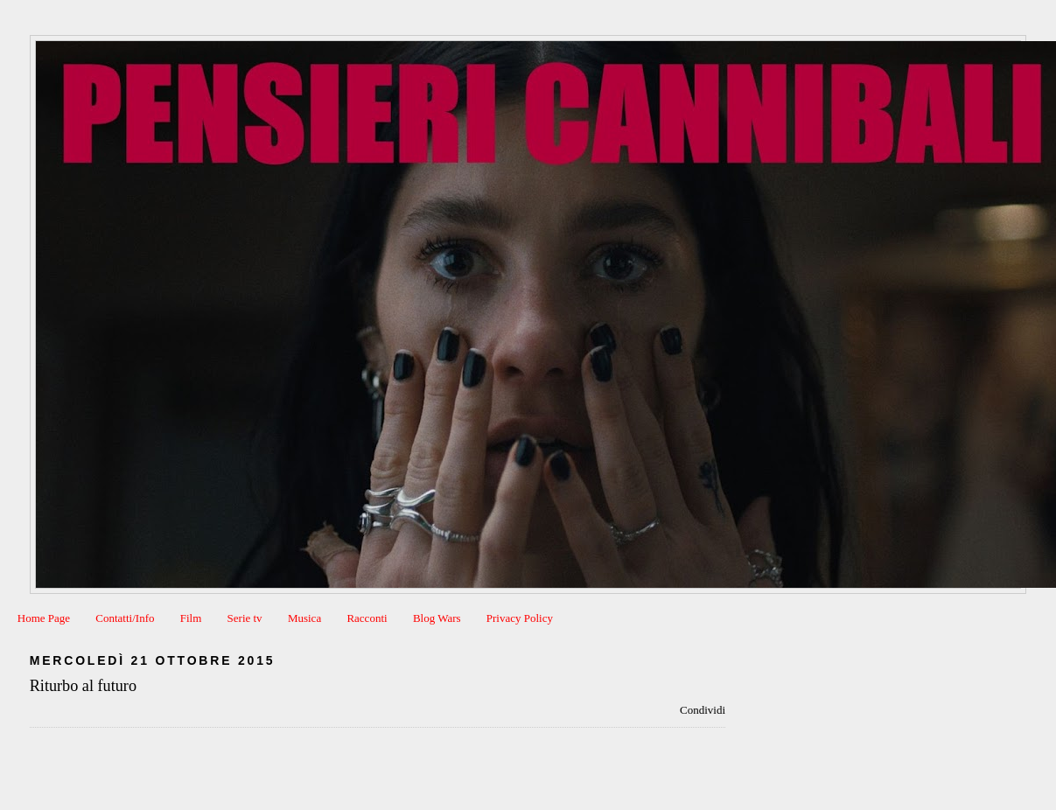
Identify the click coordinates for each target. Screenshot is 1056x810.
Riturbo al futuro (83, 686)
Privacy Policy (519, 618)
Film (191, 618)
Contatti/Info (124, 618)
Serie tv (244, 618)
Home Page (43, 618)
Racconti (366, 618)
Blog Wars (437, 618)
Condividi (702, 709)
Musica (304, 618)
